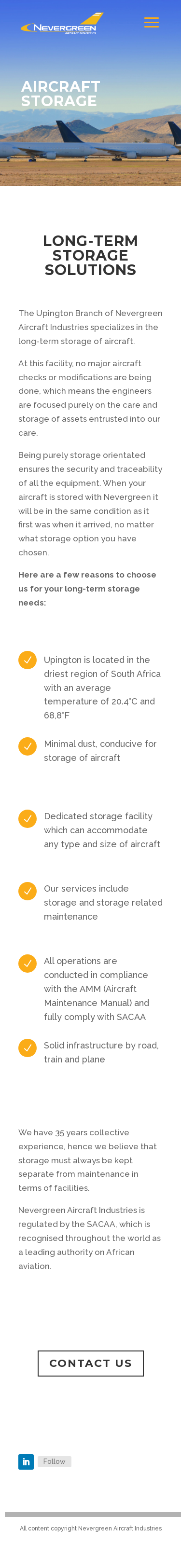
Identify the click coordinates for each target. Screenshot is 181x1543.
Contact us (90, 1363)
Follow (54, 1461)
